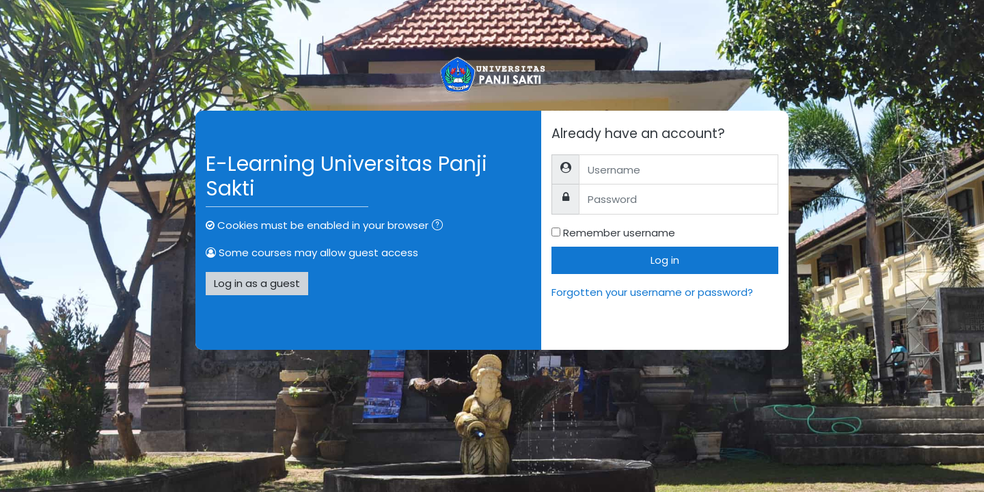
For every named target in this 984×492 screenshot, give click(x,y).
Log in (665, 260)
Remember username (619, 233)
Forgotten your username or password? (652, 292)
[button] (440, 226)
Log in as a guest (257, 283)
